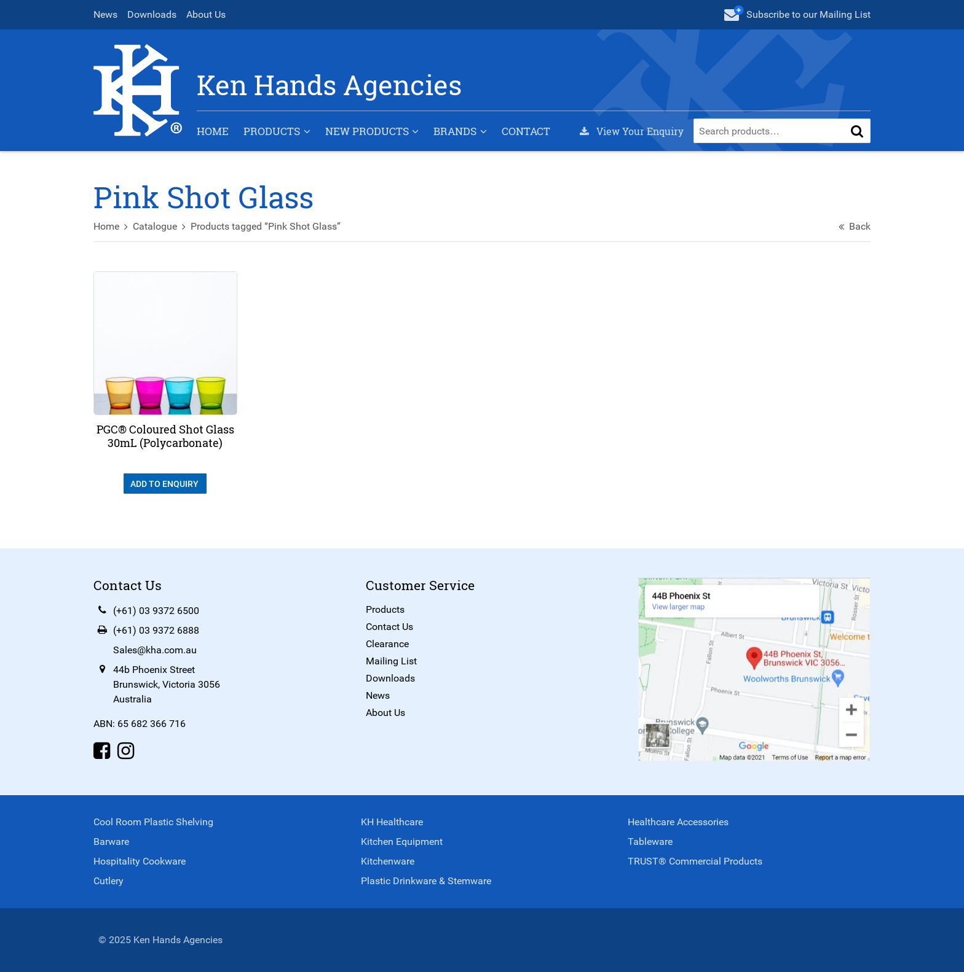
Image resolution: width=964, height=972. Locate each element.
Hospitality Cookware (139, 861)
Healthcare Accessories (678, 822)
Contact (526, 131)
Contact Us (389, 626)
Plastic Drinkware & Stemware (426, 881)
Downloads (151, 14)
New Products (367, 131)
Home (213, 131)
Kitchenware (387, 861)
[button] (857, 131)
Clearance (387, 644)
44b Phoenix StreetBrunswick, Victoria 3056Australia (166, 684)
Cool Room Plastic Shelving (153, 822)
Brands (454, 131)
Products (271, 131)
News (105, 14)
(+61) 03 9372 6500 (156, 610)
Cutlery (108, 881)
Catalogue (155, 226)
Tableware (650, 841)
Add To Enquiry (165, 484)
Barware (111, 841)
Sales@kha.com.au (155, 650)
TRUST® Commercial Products (695, 861)
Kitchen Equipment (402, 841)
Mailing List (391, 661)
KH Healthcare (392, 822)
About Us (206, 14)
